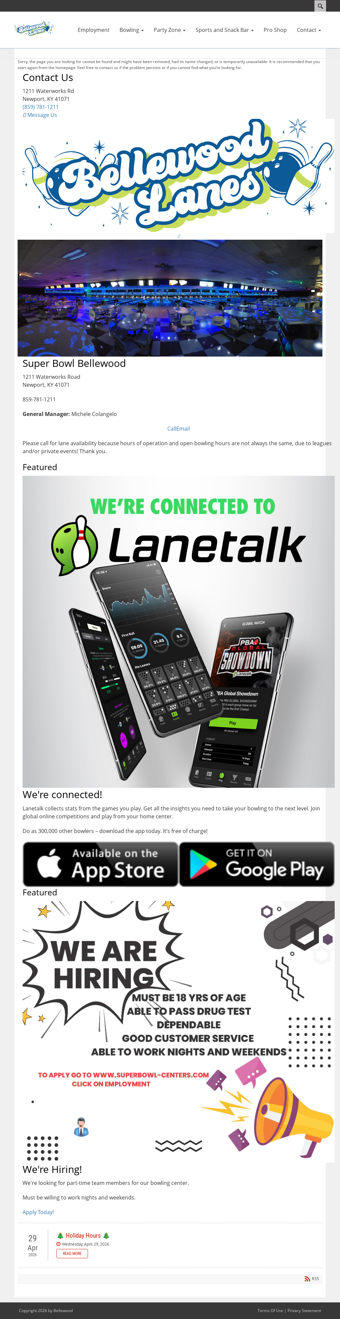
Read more (72, 1253)
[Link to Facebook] (178, 236)
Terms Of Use (270, 1310)
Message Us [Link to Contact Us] (41, 115)
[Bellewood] (34, 28)
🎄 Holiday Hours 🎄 (83, 1235)
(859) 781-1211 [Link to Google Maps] (41, 107)
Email (183, 428)
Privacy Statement (304, 1310)
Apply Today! (38, 1212)
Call (171, 428)
